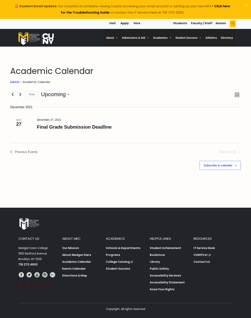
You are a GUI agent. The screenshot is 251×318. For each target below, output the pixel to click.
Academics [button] (162, 38)
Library (155, 262)
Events (15, 82)
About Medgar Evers (76, 255)
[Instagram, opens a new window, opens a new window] (46, 280)
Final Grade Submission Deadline (74, 127)
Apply (124, 23)
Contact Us (202, 262)
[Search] (233, 23)
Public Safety (159, 269)
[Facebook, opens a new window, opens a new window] (22, 280)
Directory (227, 37)
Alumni (221, 23)
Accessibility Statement (167, 282)
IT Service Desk (204, 248)
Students (180, 23)
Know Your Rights (162, 289)
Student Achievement (165, 248)
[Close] (246, 5)
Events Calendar (74, 269)
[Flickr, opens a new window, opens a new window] (53, 280)
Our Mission (70, 248)
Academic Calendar (76, 262)
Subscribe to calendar (218, 165)
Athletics (211, 37)
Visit (112, 23)
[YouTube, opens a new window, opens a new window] (38, 280)
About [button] (112, 38)
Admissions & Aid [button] (135, 38)
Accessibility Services (165, 275)
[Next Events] (20, 94)
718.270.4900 (28, 264)
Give (137, 23)
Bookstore (157, 255)
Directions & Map (74, 275)
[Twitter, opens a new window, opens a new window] (30, 280)
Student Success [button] (189, 38)
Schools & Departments (123, 248)
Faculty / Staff (201, 23)
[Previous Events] (12, 94)
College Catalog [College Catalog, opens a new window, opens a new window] (119, 262)
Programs (113, 255)
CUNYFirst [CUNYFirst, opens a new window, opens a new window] (202, 255)
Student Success (118, 269)
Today (32, 94)
